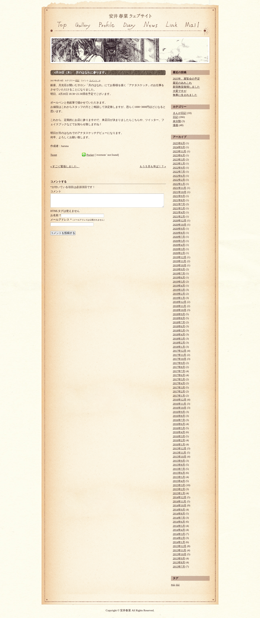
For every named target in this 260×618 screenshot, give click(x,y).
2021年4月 (179, 212)
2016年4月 (179, 432)
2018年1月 (179, 346)
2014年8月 (179, 513)
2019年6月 (179, 277)
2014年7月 (179, 517)
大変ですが (179, 91)
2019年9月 (179, 269)
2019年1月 (179, 298)
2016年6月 (179, 424)
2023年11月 (179, 151)
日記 (128, 29)
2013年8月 (179, 562)
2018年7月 (179, 322)
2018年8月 (179, 318)
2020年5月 (179, 241)
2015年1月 (179, 493)
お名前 (54, 215)
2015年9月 (179, 460)
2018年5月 (179, 330)
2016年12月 (179, 399)
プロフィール (105, 29)
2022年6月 (179, 175)
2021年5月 (179, 208)
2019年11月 (179, 261)
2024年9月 (179, 147)
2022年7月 (179, 171)
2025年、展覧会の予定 (186, 78)
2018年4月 (179, 334)
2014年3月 (179, 534)
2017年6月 (179, 375)
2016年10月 (179, 407)
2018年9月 (179, 314)
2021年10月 (179, 192)
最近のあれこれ (182, 82)
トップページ (61, 29)
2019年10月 (179, 265)
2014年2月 (179, 538)
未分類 (177, 121)
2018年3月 (179, 338)
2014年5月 (179, 525)
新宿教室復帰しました (186, 86)
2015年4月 (179, 481)
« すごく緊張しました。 (64, 166)
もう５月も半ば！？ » (153, 166)
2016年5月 (179, 428)
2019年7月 (179, 273)
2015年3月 (179, 485)
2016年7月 (179, 420)
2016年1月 (179, 444)
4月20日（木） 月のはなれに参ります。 (81, 72)
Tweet (53, 154)
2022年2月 (179, 179)
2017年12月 (179, 350)
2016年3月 (179, 436)
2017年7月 (179, 371)
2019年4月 (179, 285)
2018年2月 (179, 342)
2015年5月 (179, 477)
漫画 (175, 125)
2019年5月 (179, 281)
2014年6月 (179, 521)
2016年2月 (179, 440)
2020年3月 (179, 249)
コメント (55, 191)
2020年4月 (179, 245)
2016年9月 (179, 411)
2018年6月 (179, 326)
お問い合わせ (196, 29)
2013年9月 (179, 558)
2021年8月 (179, 200)
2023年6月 (179, 155)
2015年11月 (179, 452)
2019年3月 (179, 289)
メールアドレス (59, 219)
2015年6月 (179, 472)
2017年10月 (179, 358)
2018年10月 (179, 310)
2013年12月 (179, 546)
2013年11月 (179, 550)
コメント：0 (94, 80)
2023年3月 (179, 159)
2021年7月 (179, 204)
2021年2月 (179, 216)
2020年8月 (179, 232)
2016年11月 (179, 403)
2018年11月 (179, 306)
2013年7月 (179, 566)
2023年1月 (179, 163)
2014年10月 (179, 505)
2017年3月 (179, 387)
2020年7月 (179, 236)
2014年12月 (179, 497)
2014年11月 (179, 501)
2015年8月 (179, 464)
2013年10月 (179, 554)
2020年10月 (179, 224)
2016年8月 (179, 415)
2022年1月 (179, 184)
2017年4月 (179, 383)
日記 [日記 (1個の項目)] (178, 585)
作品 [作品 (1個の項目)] (173, 585)
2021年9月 (179, 196)
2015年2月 (179, 489)
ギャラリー (82, 29)
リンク (172, 29)
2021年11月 (179, 188)
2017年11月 (179, 355)
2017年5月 (179, 379)
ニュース (150, 29)
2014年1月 (179, 542)
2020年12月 (179, 220)
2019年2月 (179, 293)
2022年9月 (179, 167)
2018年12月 (179, 301)
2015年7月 (179, 468)
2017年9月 (179, 363)
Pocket (90, 154)
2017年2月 (179, 391)
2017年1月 (179, 395)
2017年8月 (179, 367)
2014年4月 (179, 529)
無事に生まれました (185, 95)
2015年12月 (179, 448)
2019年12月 (179, 257)
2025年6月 (179, 143)
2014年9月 (179, 509)
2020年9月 (179, 228)
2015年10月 (179, 456)
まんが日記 (179, 113)
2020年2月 (179, 253)
